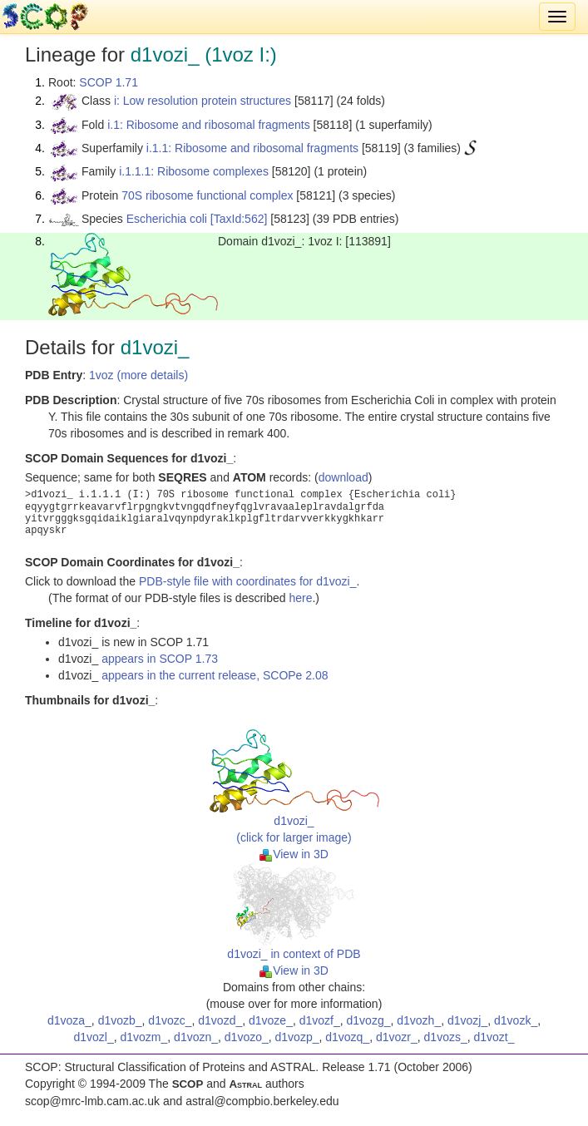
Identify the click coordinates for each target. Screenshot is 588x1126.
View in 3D (294, 854)
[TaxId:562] (239, 218)
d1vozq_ (347, 1037)
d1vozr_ (397, 1037)
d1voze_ (271, 1020)
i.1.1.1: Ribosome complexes (194, 171)
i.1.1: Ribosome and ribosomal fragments (252, 148)
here (300, 598)
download (343, 477)
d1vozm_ (144, 1037)
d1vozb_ (120, 1020)
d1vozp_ (297, 1037)
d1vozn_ (196, 1037)
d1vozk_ (515, 1020)
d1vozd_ (220, 1020)
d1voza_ (69, 1020)
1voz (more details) (138, 375)
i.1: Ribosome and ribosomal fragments (208, 124)
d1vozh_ (419, 1020)
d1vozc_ (169, 1020)
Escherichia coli (166, 218)
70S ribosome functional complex (207, 195)
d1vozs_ (445, 1037)
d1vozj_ (467, 1020)
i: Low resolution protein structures (202, 100)
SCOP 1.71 (108, 82)
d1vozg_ (369, 1020)
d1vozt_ (494, 1037)
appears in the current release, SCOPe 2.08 (214, 675)
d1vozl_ (93, 1037)
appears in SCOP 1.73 (159, 658)
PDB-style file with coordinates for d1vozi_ (247, 581)
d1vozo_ (247, 1037)
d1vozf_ (319, 1020)
